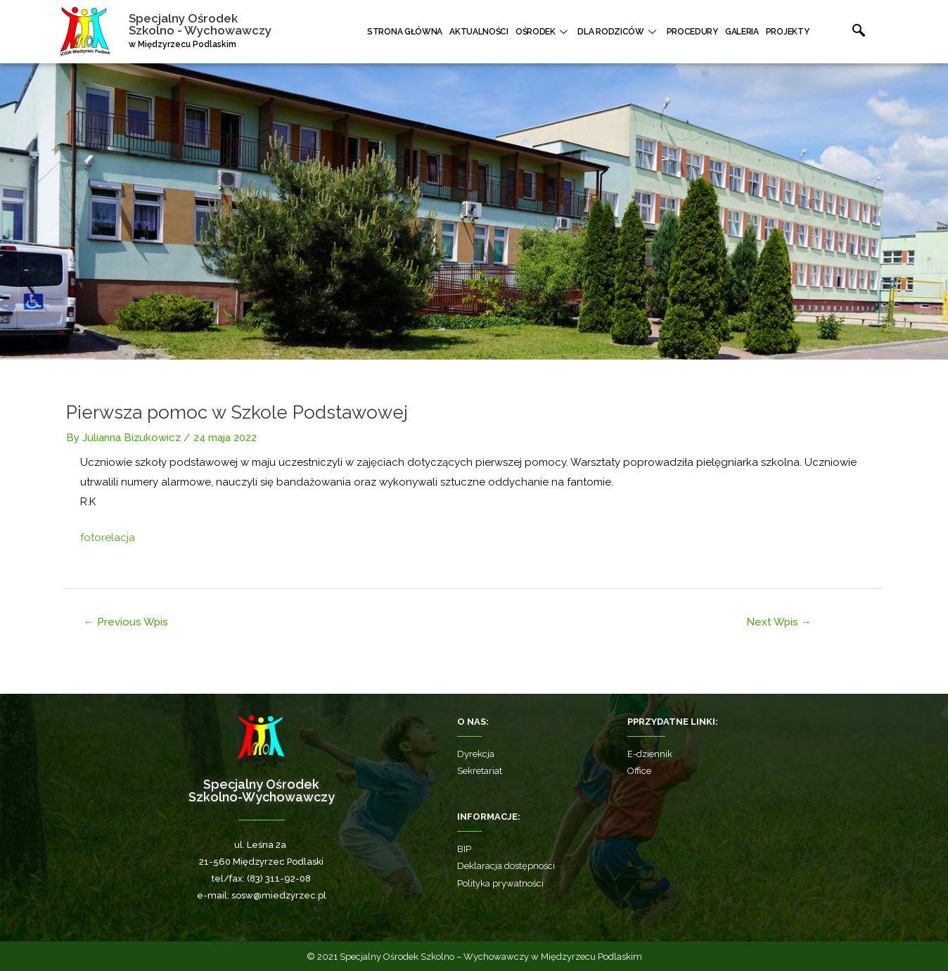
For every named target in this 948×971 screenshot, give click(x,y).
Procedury (692, 32)
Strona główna (404, 32)
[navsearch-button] (844, 32)
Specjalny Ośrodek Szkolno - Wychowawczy (200, 24)
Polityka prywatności (500, 883)
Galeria (742, 32)
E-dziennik (649, 754)
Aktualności (478, 32)
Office (639, 771)
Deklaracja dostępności (506, 866)
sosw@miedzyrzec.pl (278, 895)
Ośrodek (543, 32)
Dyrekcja (475, 754)
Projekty (787, 32)
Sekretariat (479, 771)
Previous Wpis (126, 622)
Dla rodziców (618, 32)
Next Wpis (779, 622)
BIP (464, 849)
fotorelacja (107, 537)
